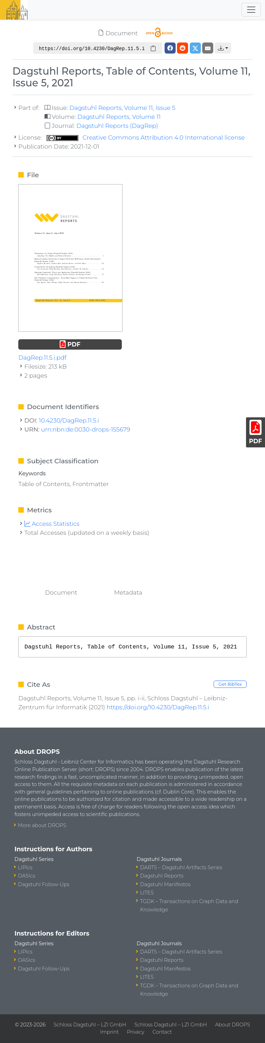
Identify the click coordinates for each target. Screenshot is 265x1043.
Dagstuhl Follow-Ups (43, 884)
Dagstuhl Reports (162, 876)
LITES (147, 893)
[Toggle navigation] (251, 10)
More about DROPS (42, 825)
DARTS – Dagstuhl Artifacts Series (181, 867)
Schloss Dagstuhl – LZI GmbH (90, 1025)
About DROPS (232, 1025)
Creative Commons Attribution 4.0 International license (146, 137)
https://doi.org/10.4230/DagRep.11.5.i (158, 707)
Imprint (109, 1032)
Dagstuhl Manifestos (165, 884)
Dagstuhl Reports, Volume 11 (119, 116)
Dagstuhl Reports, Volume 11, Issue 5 (122, 107)
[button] (223, 48)
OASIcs (26, 876)
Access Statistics (52, 523)
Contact (162, 1032)
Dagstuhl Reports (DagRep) (117, 125)
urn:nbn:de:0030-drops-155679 (85, 429)
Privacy (135, 1032)
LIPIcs (25, 867)
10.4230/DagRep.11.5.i (69, 420)
